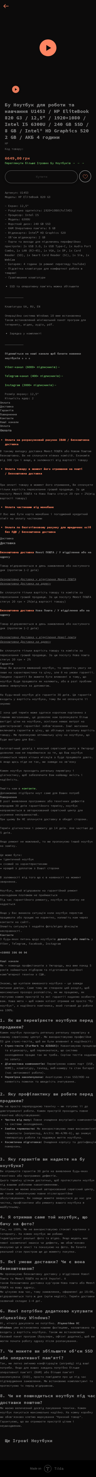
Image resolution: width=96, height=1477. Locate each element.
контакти (28, 788)
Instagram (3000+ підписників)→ (31, 385)
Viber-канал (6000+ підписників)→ (32, 367)
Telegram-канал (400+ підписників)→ (34, 376)
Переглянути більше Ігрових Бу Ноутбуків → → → (44, 163)
